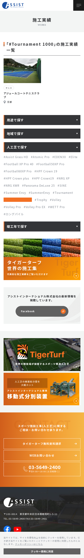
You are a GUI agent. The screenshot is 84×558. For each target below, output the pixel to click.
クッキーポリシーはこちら (29, 543)
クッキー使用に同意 (42, 551)
